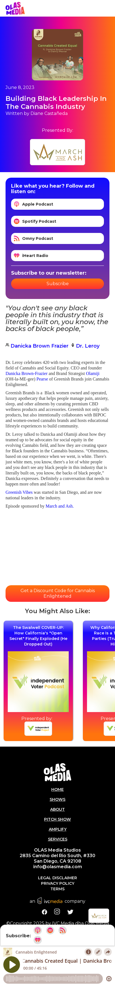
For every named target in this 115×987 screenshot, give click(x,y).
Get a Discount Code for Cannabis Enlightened (58, 593)
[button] (109, 8)
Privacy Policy (57, 883)
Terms (57, 888)
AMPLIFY (58, 829)
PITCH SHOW (57, 819)
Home (57, 789)
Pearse (42, 379)
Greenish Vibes (20, 492)
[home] (15, 8)
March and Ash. (59, 506)
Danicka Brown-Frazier (27, 373)
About (57, 809)
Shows (57, 799)
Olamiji (92, 373)
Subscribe (58, 283)
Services (57, 839)
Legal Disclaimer (57, 877)
